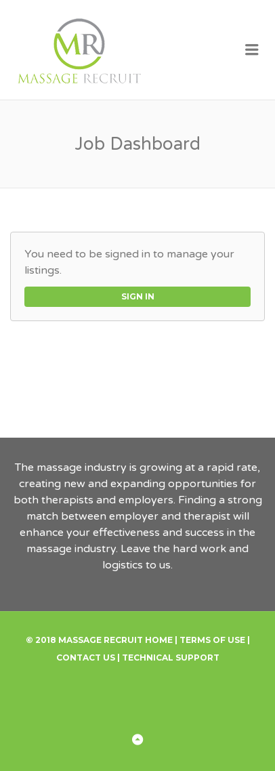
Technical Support (170, 657)
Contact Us (85, 657)
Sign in (137, 296)
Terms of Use (212, 640)
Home (159, 640)
